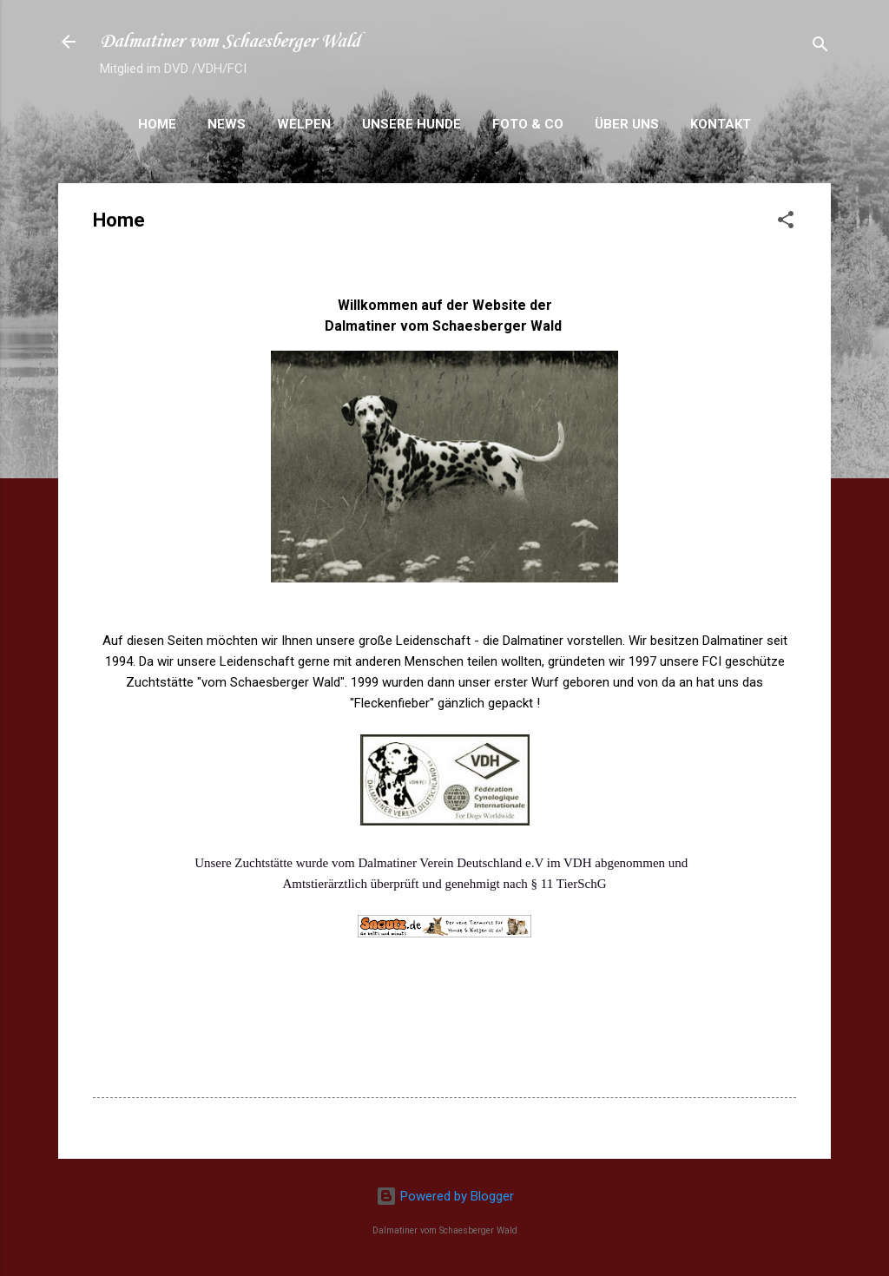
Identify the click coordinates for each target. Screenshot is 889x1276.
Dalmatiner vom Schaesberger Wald (230, 41)
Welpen (304, 124)
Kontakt (720, 124)
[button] (785, 222)
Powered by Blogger (445, 1196)
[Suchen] (820, 47)
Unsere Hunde (411, 124)
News (226, 124)
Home (157, 124)
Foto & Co (527, 124)
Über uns (627, 124)
